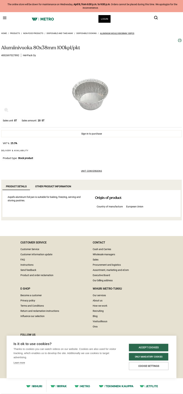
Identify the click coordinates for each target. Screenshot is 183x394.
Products (15, 33)
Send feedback (28, 270)
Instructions (26, 264)
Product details (16, 186)
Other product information (53, 186)
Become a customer (31, 295)
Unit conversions (91, 171)
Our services (99, 295)
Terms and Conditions (32, 305)
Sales (95, 259)
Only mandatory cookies (33, 355)
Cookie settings (33, 364)
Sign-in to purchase (91, 133)
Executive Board (101, 275)
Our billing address (103, 280)
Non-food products (33, 33)
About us (97, 300)
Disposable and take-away (60, 33)
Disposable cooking (86, 33)
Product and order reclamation (36, 275)
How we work (100, 305)
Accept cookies (33, 345)
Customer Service (29, 249)
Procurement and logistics (107, 264)
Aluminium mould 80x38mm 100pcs (117, 33)
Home (4, 33)
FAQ (22, 259)
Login (104, 19)
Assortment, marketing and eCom (111, 270)
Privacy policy (27, 300)
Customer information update (36, 254)
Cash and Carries (102, 249)
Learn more (19, 338)
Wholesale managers (104, 254)
